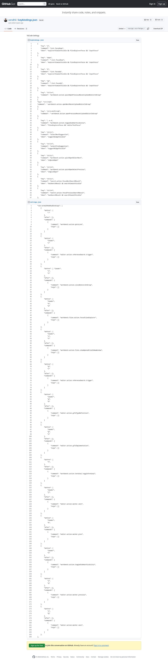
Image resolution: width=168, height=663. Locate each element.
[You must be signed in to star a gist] (148, 19)
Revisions (21, 28)
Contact (93, 657)
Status (72, 657)
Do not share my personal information (123, 657)
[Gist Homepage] (8, 3)
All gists (51, 4)
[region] (84, 121)
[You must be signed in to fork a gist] (159, 19)
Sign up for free (37, 645)
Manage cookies (103, 657)
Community (80, 657)
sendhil (12, 19)
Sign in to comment (101, 645)
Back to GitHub (62, 4)
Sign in (152, 4)
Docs (87, 657)
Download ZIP (158, 29)
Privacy (59, 657)
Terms (53, 657)
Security (66, 657)
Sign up (161, 4)
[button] (148, 28)
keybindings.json (27, 19)
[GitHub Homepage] (33, 656)
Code (8, 28)
